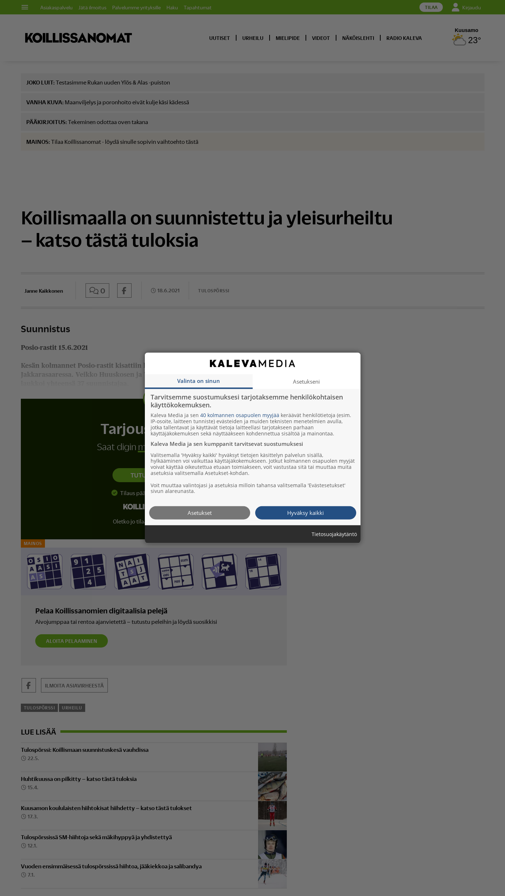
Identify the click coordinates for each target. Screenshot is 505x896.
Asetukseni (306, 381)
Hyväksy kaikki (305, 512)
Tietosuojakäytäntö (334, 534)
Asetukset (200, 512)
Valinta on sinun (198, 380)
